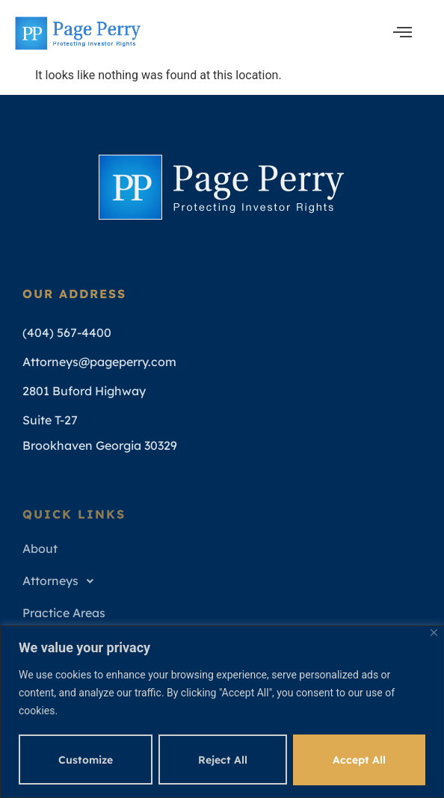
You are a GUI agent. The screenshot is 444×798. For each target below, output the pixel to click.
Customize (85, 760)
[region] (222, 711)
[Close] (434, 632)
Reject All (222, 760)
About (40, 548)
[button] (224, 581)
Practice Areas (63, 612)
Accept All (359, 760)
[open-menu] (402, 33)
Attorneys (62, 581)
